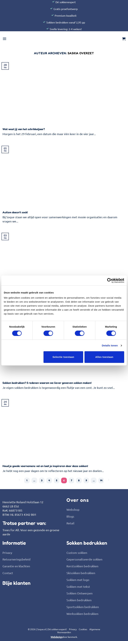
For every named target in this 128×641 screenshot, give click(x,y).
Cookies (83, 629)
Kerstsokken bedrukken (82, 566)
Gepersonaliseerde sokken (84, 559)
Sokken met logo (77, 579)
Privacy (7, 552)
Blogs (70, 516)
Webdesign (56, 637)
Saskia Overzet (81, 53)
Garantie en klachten (16, 566)
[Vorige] (19, 480)
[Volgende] (108, 480)
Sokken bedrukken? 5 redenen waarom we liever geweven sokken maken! (47, 382)
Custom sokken (76, 552)
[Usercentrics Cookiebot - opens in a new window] (109, 280)
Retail (70, 523)
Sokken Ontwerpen (79, 593)
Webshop (73, 509)
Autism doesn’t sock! (15, 212)
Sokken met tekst (78, 586)
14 (101, 480)
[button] (4, 39)
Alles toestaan (104, 357)
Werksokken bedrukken (82, 613)
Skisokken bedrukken (80, 573)
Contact (7, 573)
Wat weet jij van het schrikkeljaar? (23, 129)
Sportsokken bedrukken (82, 607)
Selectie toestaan (63, 357)
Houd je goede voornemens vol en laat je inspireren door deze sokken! (45, 466)
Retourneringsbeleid (16, 559)
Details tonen (110, 345)
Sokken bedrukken (79, 600)
